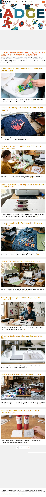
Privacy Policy (11, 493)
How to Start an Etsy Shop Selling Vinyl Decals (21, 261)
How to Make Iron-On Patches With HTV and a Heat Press (21, 224)
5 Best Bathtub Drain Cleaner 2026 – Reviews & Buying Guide (22, 69)
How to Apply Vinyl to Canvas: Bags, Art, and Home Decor (20, 298)
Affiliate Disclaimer (4, 493)
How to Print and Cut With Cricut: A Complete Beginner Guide (21, 147)
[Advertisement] (23, 39)
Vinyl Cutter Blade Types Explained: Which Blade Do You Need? (22, 185)
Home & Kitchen (15, 2)
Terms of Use (17, 493)
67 (26, 447)
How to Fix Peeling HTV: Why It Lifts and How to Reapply (22, 108)
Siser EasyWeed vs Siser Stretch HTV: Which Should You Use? (20, 411)
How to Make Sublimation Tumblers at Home (21, 374)
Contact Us (23, 493)
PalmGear (5, 1)
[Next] (29, 447)
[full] (32, 101)
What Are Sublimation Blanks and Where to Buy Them (22, 337)
